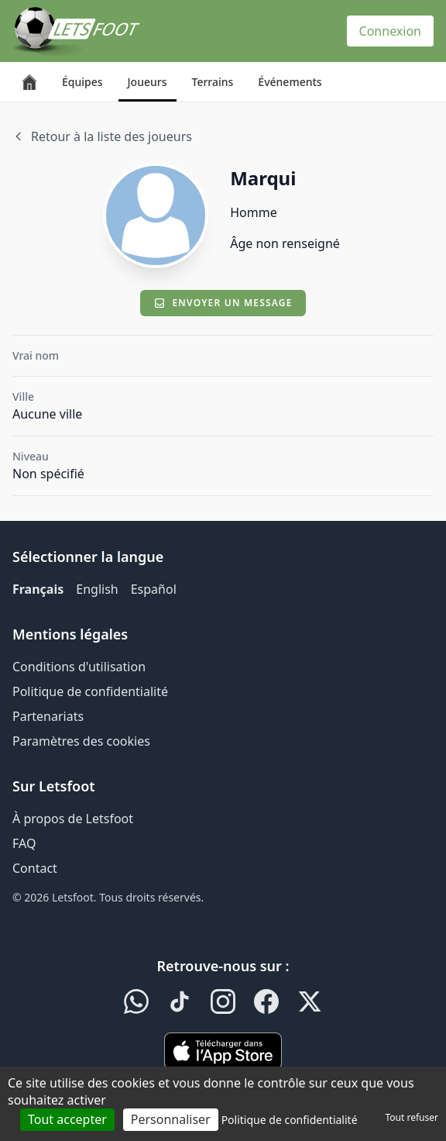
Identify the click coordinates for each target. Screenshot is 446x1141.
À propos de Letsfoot (72, 818)
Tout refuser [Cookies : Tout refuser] (412, 1117)
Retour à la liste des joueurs (102, 136)
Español (154, 589)
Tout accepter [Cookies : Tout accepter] (67, 1119)
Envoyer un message (222, 302)
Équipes (82, 81)
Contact (34, 868)
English (97, 589)
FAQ (24, 843)
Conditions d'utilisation (79, 666)
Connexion (390, 31)
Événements (289, 81)
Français (37, 589)
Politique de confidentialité (90, 691)
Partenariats (48, 716)
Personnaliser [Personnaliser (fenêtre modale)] (171, 1119)
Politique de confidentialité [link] (289, 1119)
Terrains (213, 81)
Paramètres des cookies (81, 741)
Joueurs (147, 81)
